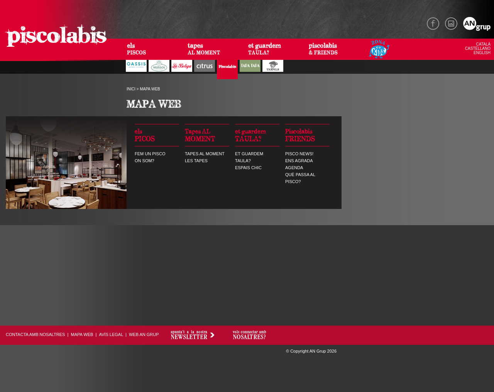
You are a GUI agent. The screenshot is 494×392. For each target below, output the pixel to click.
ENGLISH (482, 53)
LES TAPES (196, 160)
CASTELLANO (478, 48)
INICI (131, 89)
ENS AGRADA (299, 160)
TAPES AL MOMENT (205, 153)
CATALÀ (483, 44)
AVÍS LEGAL (111, 334)
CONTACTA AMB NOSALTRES (35, 334)
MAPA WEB (82, 334)
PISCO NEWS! (299, 153)
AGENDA (294, 167)
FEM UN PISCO (150, 153)
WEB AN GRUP (144, 334)
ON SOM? (144, 160)
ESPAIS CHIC (248, 167)
